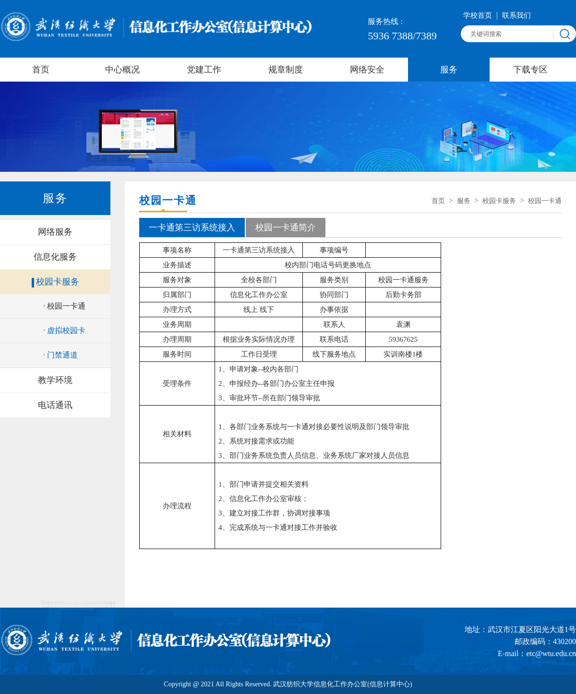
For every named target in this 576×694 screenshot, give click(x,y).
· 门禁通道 (60, 355)
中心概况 (122, 69)
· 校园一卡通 (64, 306)
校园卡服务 (57, 282)
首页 (40, 69)
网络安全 (367, 69)
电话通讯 (55, 405)
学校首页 (478, 15)
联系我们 (516, 15)
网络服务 (55, 232)
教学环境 (55, 380)
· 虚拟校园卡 (64, 330)
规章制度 (285, 69)
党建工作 (204, 69)
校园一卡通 (545, 200)
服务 (448, 69)
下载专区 (530, 69)
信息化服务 (55, 257)
